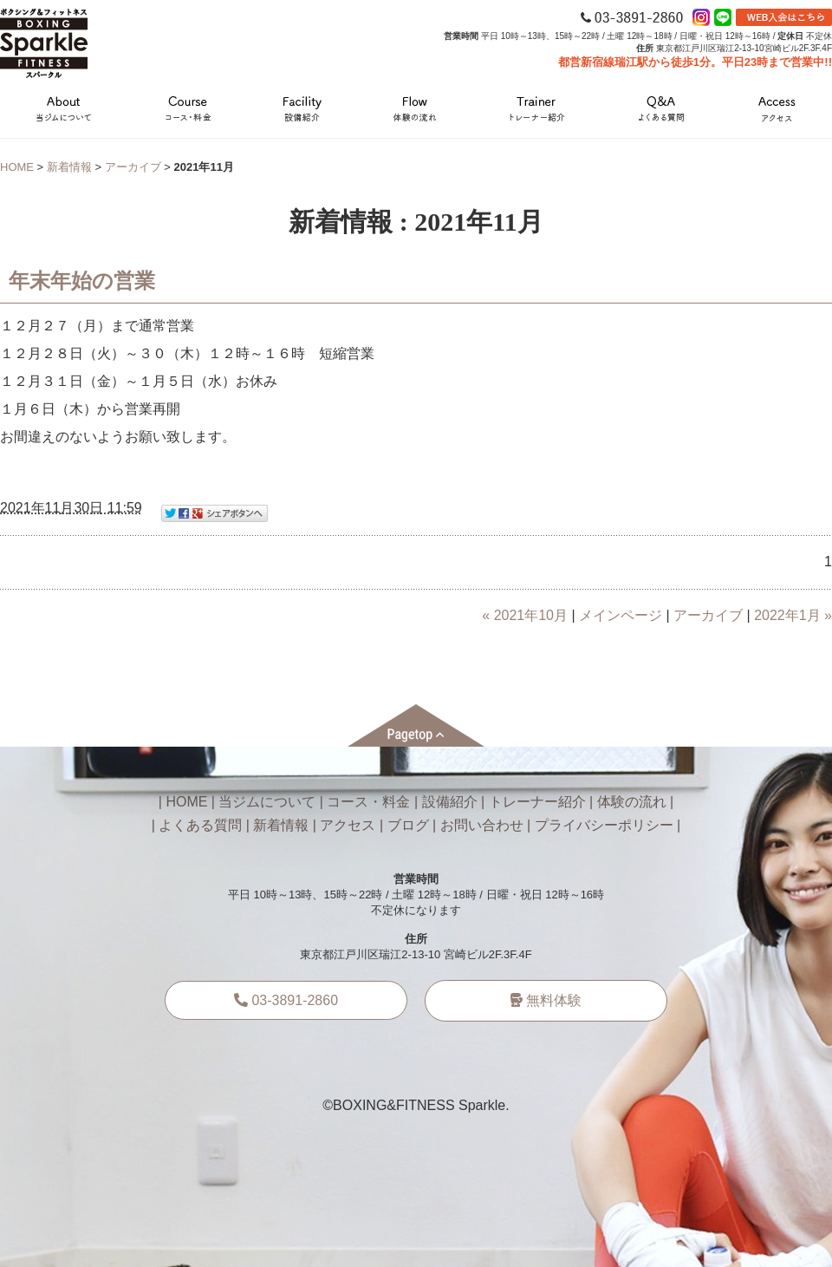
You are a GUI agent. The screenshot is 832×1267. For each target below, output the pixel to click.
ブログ (408, 825)
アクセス (347, 825)
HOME (17, 166)
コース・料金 (368, 801)
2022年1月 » (793, 615)
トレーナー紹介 (537, 801)
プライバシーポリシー (604, 825)
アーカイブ (133, 166)
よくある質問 (200, 825)
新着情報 (69, 166)
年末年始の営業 (82, 281)
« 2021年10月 (525, 615)
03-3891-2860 (286, 1000)
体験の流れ (631, 801)
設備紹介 (450, 801)
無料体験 (546, 1000)
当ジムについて (266, 801)
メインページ (620, 615)
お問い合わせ (481, 825)
